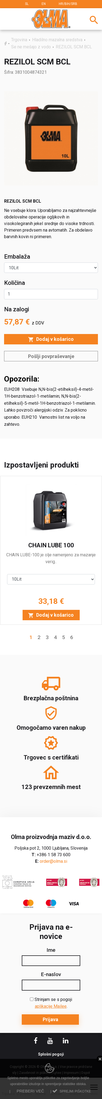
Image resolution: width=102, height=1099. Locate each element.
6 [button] (71, 637)
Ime (51, 950)
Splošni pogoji (51, 1054)
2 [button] (39, 637)
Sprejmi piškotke (75, 1091)
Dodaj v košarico (51, 339)
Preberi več (30, 1091)
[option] (51, 550)
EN (44, 4)
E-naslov (51, 974)
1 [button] (30, 637)
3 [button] (47, 637)
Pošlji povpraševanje (51, 356)
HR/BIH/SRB (68, 4)
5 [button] (63, 637)
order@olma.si (53, 861)
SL (27, 4)
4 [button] (55, 637)
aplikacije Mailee (51, 1006)
